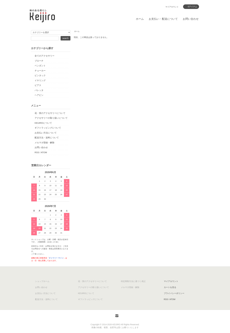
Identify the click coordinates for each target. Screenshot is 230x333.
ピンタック (40, 75)
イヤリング (40, 80)
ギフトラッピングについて (48, 127)
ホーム (140, 18)
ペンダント (40, 65)
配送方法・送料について (47, 137)
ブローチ (39, 61)
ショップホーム (42, 281)
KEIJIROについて (43, 123)
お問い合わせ (191, 18)
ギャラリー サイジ (56, 258)
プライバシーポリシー (174, 293)
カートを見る (170, 287)
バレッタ (39, 90)
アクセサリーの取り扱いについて (51, 118)
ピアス (38, 85)
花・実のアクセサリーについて (50, 113)
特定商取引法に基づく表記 (133, 281)
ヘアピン (39, 95)
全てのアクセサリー (44, 56)
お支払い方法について (46, 132)
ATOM (44, 152)
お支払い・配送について (163, 18)
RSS (37, 152)
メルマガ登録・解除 (44, 142)
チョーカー (40, 70)
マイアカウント (172, 7)
